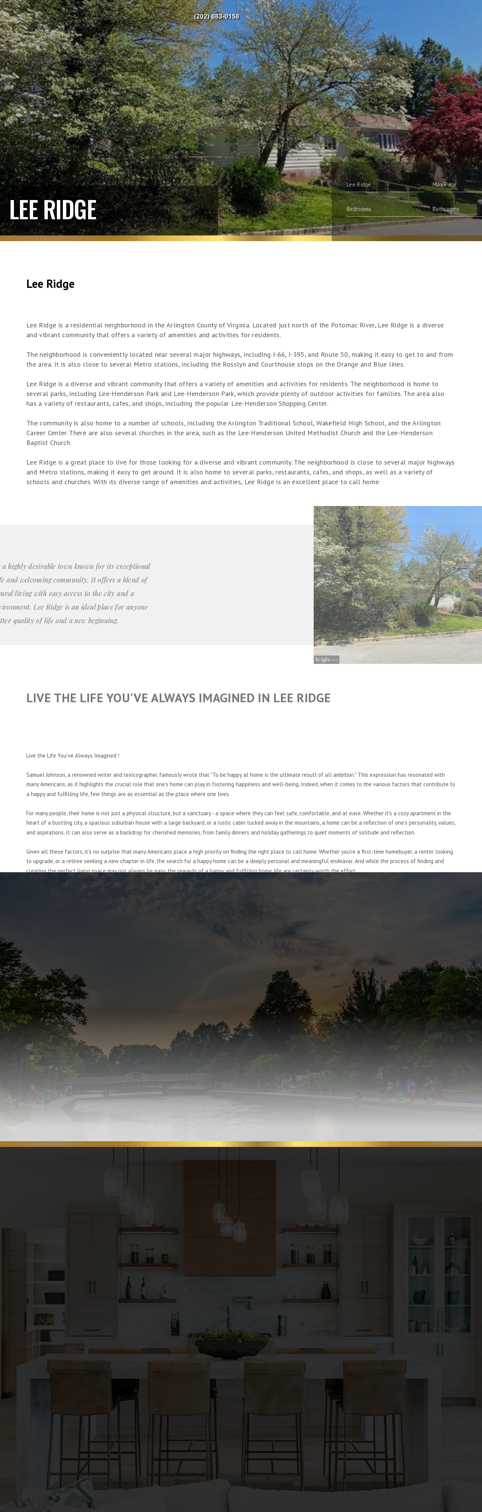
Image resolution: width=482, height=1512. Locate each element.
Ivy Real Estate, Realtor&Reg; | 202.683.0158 (221, 17)
